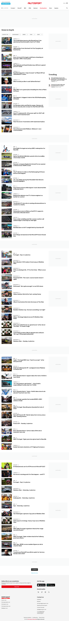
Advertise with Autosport (42, 605)
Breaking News (43, 8)
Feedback (39, 599)
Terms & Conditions (27, 617)
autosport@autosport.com (42, 603)
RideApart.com (5, 608)
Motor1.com (4, 600)
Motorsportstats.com (6, 606)
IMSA (30, 8)
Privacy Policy (41, 617)
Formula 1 (13, 8)
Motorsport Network (32, 619)
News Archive (34, 573)
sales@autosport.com (41, 609)
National (35, 8)
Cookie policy (35, 617)
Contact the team (40, 607)
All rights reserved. (41, 619)
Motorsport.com (5, 604)
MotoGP (20, 8)
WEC (25, 8)
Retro (50, 8)
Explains (56, 8)
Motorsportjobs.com (6, 602)
